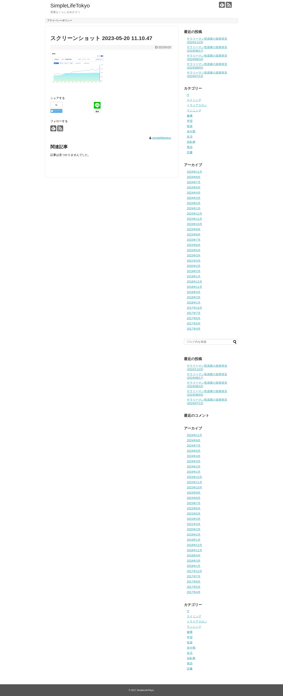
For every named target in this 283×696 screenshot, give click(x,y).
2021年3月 (194, 260)
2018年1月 (194, 302)
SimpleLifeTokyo (70, 5)
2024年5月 (194, 187)
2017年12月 (194, 307)
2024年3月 (194, 198)
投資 (190, 126)
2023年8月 (194, 234)
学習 (190, 120)
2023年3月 (194, 255)
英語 (190, 147)
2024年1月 (194, 208)
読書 (190, 152)
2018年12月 (194, 281)
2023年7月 (194, 239)
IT (188, 95)
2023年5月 (194, 250)
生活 (190, 136)
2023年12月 (194, 213)
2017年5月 (194, 323)
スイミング (194, 100)
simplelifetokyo (161, 137)
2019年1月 (194, 276)
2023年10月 (194, 224)
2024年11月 (194, 171)
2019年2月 (194, 271)
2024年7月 (194, 182)
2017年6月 (194, 318)
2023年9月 (194, 229)
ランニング (194, 110)
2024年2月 (194, 203)
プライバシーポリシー (59, 20)
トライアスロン (197, 105)
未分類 (191, 131)
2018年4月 (194, 292)
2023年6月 (194, 245)
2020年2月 (194, 266)
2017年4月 (194, 328)
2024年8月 (194, 177)
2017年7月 (194, 313)
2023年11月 (194, 218)
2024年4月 (194, 192)
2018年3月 (194, 297)
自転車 (191, 141)
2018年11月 (194, 286)
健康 (190, 115)
